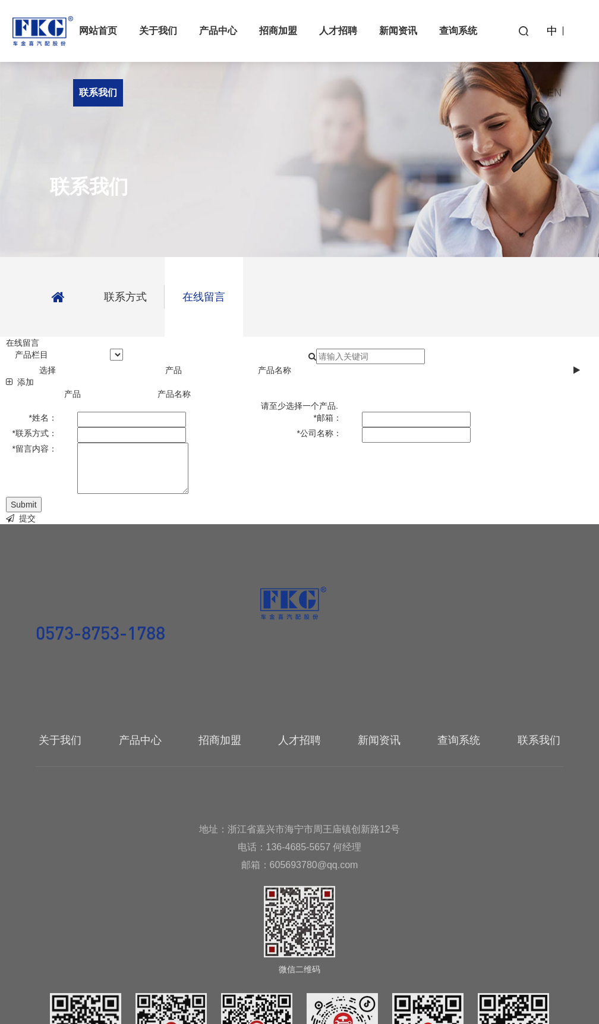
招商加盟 (278, 31)
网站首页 (98, 31)
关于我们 (158, 31)
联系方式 (125, 297)
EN (554, 92)
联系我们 (98, 92)
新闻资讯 (398, 31)
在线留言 (203, 297)
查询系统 (458, 31)
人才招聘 (338, 31)
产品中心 (218, 31)
